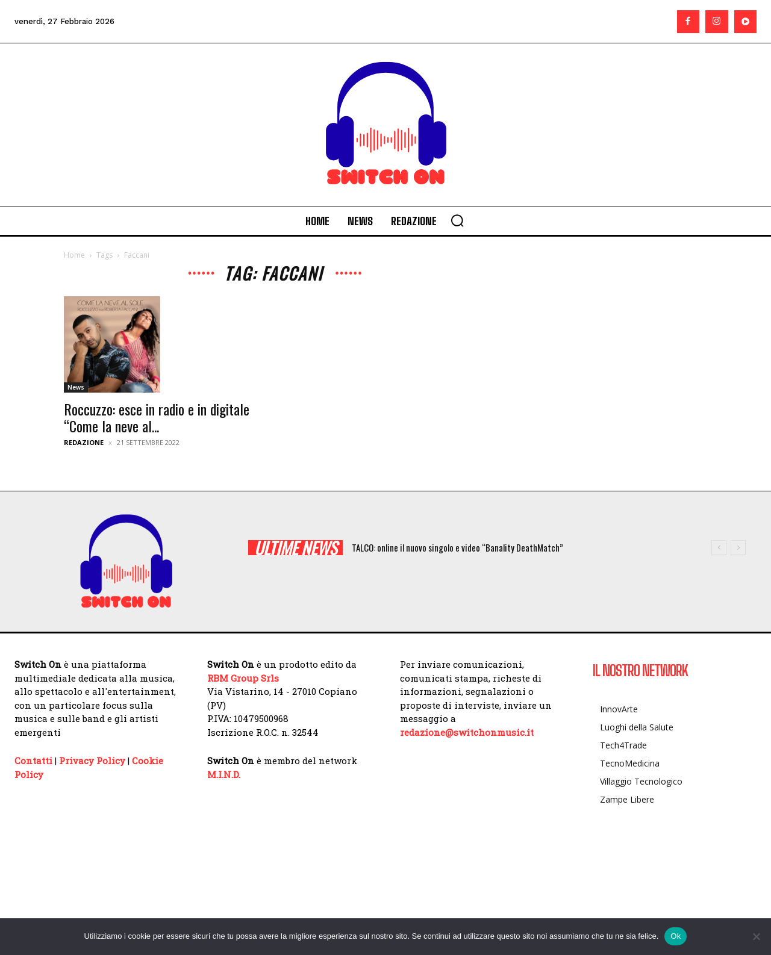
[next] (738, 547)
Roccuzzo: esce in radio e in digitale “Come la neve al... (156, 417)
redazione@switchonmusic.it (467, 732)
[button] (457, 220)
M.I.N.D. (223, 774)
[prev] (718, 547)
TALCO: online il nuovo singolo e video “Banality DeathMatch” (457, 547)
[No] (756, 936)
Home (74, 255)
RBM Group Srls (243, 678)
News (75, 387)
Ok (675, 936)
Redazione (84, 442)
